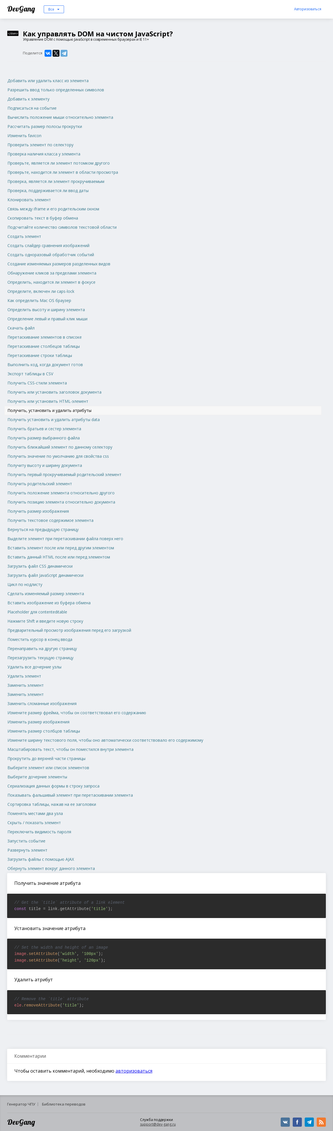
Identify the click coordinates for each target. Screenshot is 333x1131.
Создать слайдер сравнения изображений (48, 245)
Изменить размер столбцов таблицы (43, 731)
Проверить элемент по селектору (40, 144)
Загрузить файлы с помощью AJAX (40, 859)
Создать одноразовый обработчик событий (50, 254)
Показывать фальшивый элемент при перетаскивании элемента (70, 795)
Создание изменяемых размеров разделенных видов (58, 264)
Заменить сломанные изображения (42, 703)
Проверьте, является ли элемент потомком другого (58, 163)
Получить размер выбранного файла (43, 438)
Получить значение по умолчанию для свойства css (58, 456)
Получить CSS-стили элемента (37, 383)
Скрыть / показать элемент (34, 822)
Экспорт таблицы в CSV (30, 373)
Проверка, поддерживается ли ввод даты (48, 190)
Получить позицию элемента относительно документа (61, 502)
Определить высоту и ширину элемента (46, 309)
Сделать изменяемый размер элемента (45, 593)
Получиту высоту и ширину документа (44, 465)
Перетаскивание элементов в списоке (44, 337)
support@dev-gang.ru (158, 1124)
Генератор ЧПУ (21, 1104)
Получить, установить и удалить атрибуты (49, 410)
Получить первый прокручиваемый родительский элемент (64, 474)
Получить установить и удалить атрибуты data (53, 419)
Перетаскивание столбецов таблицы (43, 346)
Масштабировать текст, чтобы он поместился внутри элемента (70, 749)
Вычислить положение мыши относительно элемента (60, 117)
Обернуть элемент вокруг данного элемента (51, 868)
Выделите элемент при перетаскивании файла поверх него (65, 538)
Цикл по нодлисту (24, 584)
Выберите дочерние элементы (37, 776)
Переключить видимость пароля (39, 831)
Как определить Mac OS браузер (39, 300)
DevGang (22, 8)
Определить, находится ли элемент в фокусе (51, 282)
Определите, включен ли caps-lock (40, 291)
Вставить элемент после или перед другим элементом (60, 547)
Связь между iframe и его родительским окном (53, 209)
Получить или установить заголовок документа (54, 392)
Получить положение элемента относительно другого (61, 493)
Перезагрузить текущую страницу (40, 657)
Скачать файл (21, 328)
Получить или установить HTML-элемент (47, 401)
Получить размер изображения (38, 511)
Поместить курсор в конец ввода (39, 639)
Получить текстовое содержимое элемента (50, 520)
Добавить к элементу (28, 99)
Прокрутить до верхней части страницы (46, 758)
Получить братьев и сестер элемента (44, 428)
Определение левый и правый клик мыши (47, 318)
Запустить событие (26, 841)
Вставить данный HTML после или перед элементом (58, 557)
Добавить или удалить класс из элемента (48, 80)
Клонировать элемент (29, 199)
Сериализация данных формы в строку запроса (53, 786)
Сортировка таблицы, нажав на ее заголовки (51, 804)
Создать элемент (24, 236)
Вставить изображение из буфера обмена (49, 602)
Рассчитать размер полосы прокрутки (44, 126)
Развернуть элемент (27, 850)
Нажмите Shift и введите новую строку (45, 621)
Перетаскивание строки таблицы (39, 355)
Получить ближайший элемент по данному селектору (59, 447)
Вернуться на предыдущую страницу (43, 529)
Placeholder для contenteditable (37, 612)
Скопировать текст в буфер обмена (42, 218)
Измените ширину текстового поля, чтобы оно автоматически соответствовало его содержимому (105, 740)
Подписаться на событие (32, 108)
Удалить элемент (24, 676)
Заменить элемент (25, 685)
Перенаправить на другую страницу (42, 648)
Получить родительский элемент (39, 483)
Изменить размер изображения (38, 722)
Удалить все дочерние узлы (34, 667)
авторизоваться (133, 1071)
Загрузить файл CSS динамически (40, 566)
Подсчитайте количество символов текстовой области (62, 227)
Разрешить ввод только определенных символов (55, 89)
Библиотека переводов (63, 1104)
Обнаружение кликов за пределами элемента (51, 273)
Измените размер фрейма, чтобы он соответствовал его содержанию (76, 712)
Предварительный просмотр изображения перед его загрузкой (69, 630)
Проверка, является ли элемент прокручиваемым (55, 181)
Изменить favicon (24, 135)
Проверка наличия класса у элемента (43, 154)
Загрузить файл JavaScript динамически (45, 575)
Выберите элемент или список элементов (48, 767)
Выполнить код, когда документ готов (45, 364)
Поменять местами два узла (35, 813)
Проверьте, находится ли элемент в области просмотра (62, 172)
